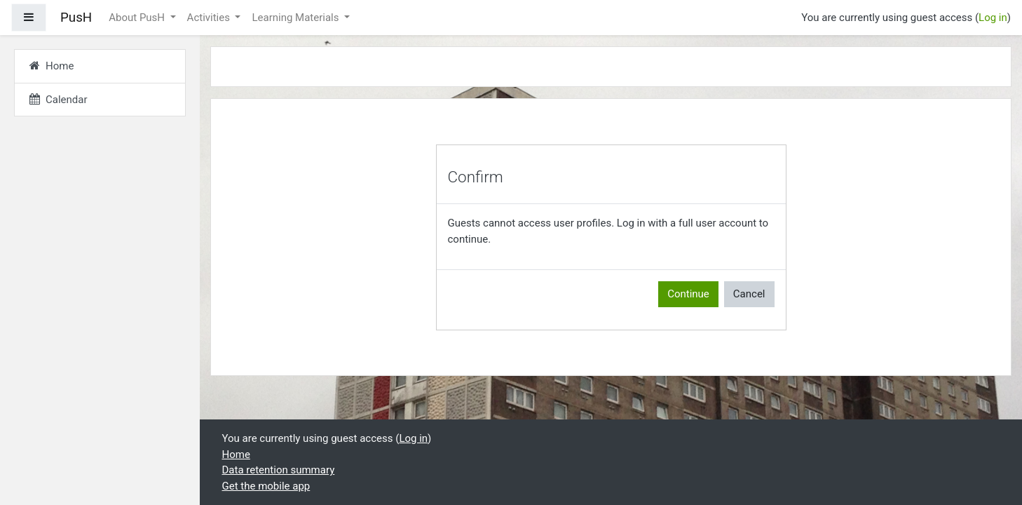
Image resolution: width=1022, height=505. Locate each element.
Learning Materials (296, 17)
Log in (993, 17)
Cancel (749, 294)
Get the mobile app (266, 486)
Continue (688, 294)
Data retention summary (278, 470)
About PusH (138, 17)
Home (236, 454)
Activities (210, 17)
